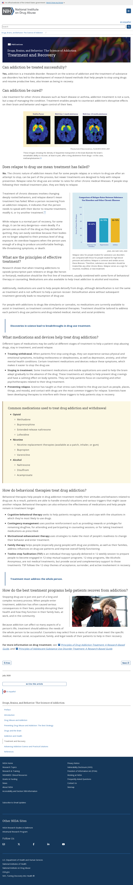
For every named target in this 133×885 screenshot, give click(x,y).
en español (125, 21)
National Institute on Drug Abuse (16, 868)
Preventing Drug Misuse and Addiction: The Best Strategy (28, 725)
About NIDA (7, 787)
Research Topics (9, 767)
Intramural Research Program (15, 831)
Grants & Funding (9, 779)
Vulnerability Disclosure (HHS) (79, 767)
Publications (17, 44)
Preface (7, 709)
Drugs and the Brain (12, 730)
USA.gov (6, 872)
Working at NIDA (74, 775)
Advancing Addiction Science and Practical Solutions (26, 746)
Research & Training (11, 771)
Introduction (9, 715)
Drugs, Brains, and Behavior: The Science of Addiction (22, 32)
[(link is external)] (19, 844)
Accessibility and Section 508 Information (19, 791)
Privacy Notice (73, 763)
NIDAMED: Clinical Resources (14, 775)
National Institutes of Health (14, 864)
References (9, 751)
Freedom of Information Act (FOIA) (82, 771)
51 (41, 158)
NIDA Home (7, 763)
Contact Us (72, 783)
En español (11, 691)
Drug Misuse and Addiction (15, 720)
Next (125, 663)
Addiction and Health (13, 736)
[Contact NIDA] (3, 844)
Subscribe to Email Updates (14, 802)
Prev (7, 663)
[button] (128, 11)
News (4, 783)
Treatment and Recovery (14, 741)
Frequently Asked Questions (79, 779)
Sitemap (70, 787)
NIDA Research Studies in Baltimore (17, 827)
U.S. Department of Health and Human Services (22, 860)
